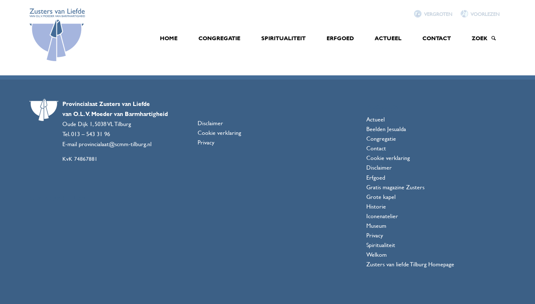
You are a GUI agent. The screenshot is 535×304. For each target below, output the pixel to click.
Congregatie (381, 138)
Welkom (376, 254)
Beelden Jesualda (386, 128)
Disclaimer (210, 123)
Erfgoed (375, 177)
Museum (376, 225)
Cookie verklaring (219, 132)
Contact (376, 148)
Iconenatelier (382, 215)
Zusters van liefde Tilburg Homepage (410, 264)
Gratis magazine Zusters (395, 187)
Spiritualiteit (380, 244)
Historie (376, 206)
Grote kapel (381, 196)
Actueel (375, 119)
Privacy (206, 142)
